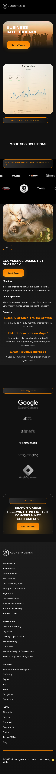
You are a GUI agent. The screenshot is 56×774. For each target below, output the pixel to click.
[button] (50, 6)
